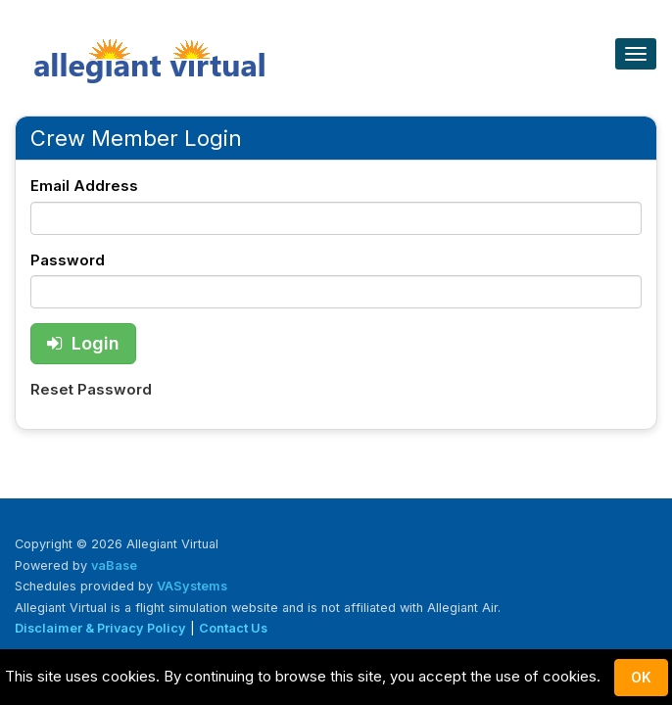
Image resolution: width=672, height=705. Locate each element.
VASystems (192, 586)
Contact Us (233, 628)
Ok (641, 677)
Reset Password (91, 389)
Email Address (84, 185)
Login (83, 343)
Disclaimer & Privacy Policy (100, 628)
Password (67, 260)
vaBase (114, 565)
